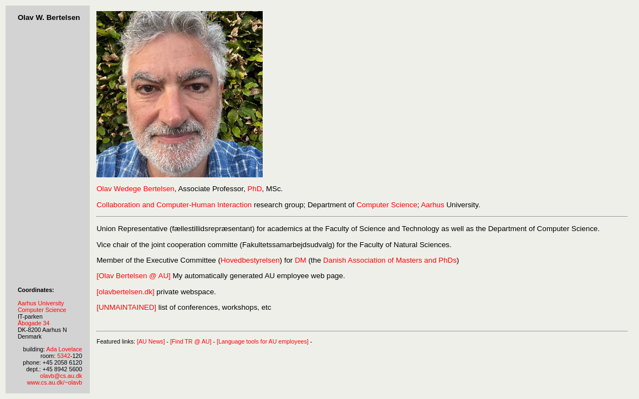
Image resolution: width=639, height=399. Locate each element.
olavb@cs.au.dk (61, 375)
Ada (52, 349)
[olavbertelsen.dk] (125, 292)
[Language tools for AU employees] (263, 341)
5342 (63, 355)
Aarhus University (41, 303)
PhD (255, 189)
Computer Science (42, 309)
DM (300, 260)
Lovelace (71, 349)
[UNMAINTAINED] (126, 307)
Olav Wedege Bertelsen (135, 189)
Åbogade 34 (33, 323)
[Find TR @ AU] (191, 341)
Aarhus (432, 205)
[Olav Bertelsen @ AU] (133, 276)
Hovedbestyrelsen (250, 260)
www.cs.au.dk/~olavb (54, 382)
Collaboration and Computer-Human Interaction (174, 205)
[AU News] (151, 341)
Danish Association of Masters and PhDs (390, 260)
